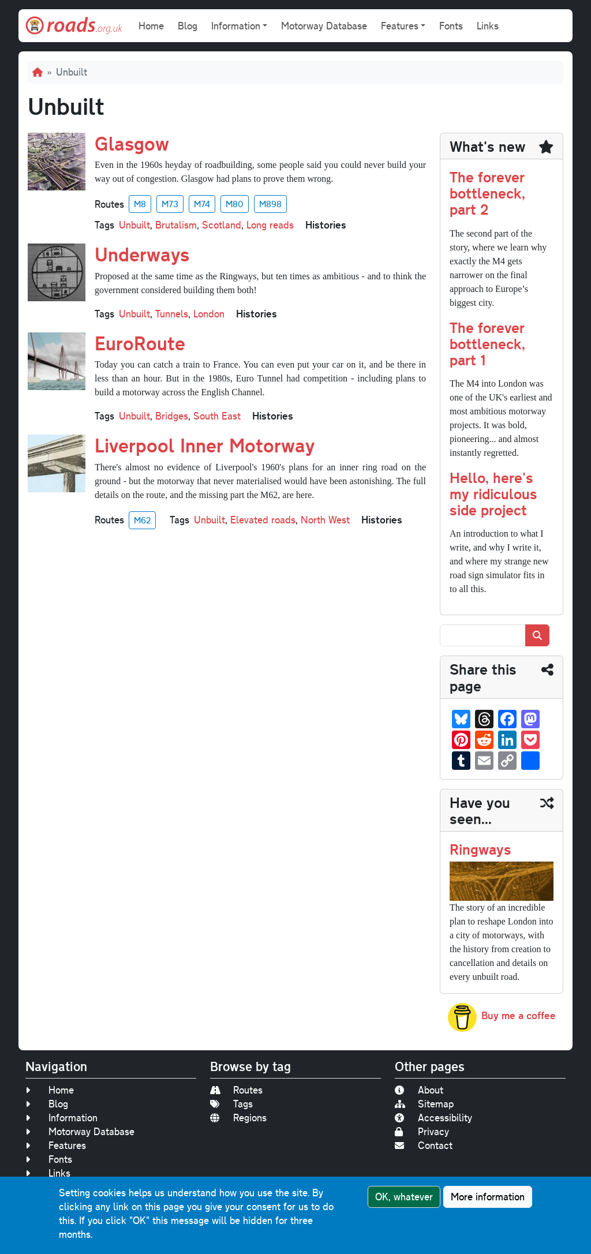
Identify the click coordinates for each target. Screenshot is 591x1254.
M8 (140, 203)
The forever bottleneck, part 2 (487, 192)
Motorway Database (324, 25)
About (419, 1089)
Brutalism (176, 224)
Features (55, 1145)
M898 (270, 203)
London (209, 313)
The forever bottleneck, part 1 (487, 343)
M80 (235, 203)
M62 (142, 520)
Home (151, 25)
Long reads (270, 224)
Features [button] (399, 25)
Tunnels (171, 313)
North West (325, 519)
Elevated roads (263, 519)
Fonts (451, 25)
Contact (423, 1145)
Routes (236, 1089)
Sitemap (424, 1103)
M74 (202, 203)
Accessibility (433, 1117)
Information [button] (235, 25)
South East (217, 415)
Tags (231, 1103)
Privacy (422, 1131)
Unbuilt (134, 224)
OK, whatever (404, 1196)
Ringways (480, 849)
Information (61, 1117)
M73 (170, 203)
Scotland (221, 224)
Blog (187, 25)
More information (488, 1196)
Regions (238, 1117)
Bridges (171, 415)
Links (488, 25)
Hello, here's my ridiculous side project (493, 493)
